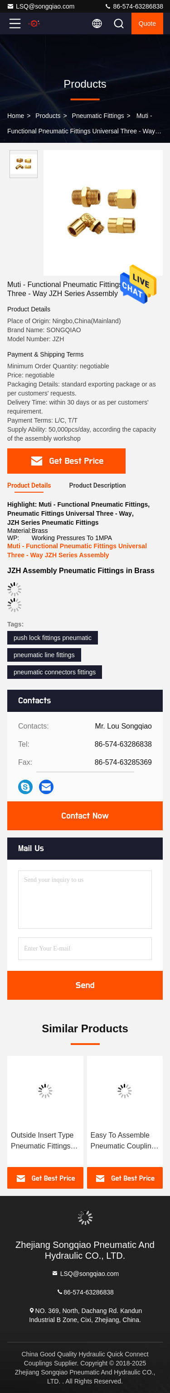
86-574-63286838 (133, 6)
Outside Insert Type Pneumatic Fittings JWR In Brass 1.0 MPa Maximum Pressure (42, 1141)
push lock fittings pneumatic (53, 637)
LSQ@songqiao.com (40, 6)
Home (15, 115)
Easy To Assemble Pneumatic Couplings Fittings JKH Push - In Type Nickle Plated (125, 1141)
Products (47, 115)
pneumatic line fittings (44, 655)
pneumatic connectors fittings (55, 672)
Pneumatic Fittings (98, 115)
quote (147, 23)
